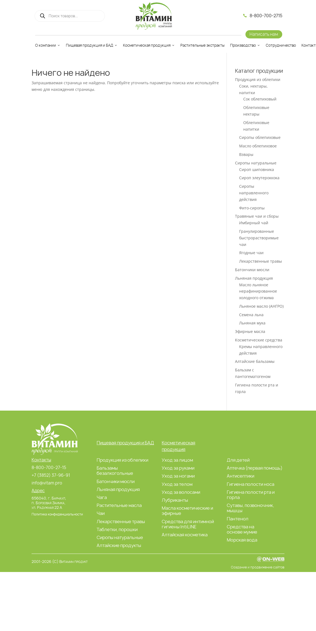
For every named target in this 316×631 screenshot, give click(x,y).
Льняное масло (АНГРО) (261, 306)
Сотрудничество (281, 45)
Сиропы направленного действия (254, 193)
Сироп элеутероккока (259, 177)
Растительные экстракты (202, 45)
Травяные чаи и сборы (257, 216)
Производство (245, 45)
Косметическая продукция (149, 45)
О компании (47, 45)
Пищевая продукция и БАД (92, 45)
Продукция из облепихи (257, 79)
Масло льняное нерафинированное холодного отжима (258, 291)
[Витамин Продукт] (154, 16)
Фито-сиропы (252, 208)
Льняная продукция (254, 278)
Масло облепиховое (258, 145)
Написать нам (264, 34)
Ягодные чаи (251, 252)
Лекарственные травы (260, 261)
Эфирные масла (250, 331)
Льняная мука (252, 323)
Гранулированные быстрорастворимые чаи (259, 238)
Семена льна (251, 314)
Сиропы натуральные (255, 163)
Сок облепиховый (259, 99)
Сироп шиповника (256, 169)
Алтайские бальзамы (255, 361)
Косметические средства (258, 340)
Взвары (246, 154)
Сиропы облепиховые (260, 137)
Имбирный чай (253, 222)
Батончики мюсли (252, 269)
